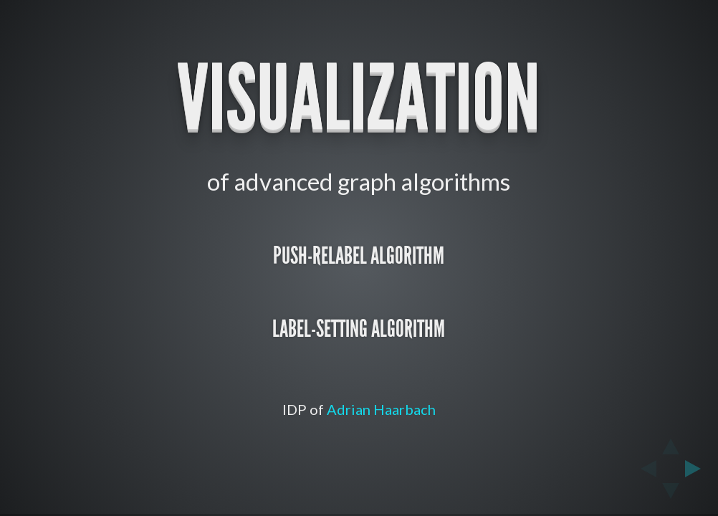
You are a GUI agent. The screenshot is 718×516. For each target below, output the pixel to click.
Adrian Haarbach (381, 409)
